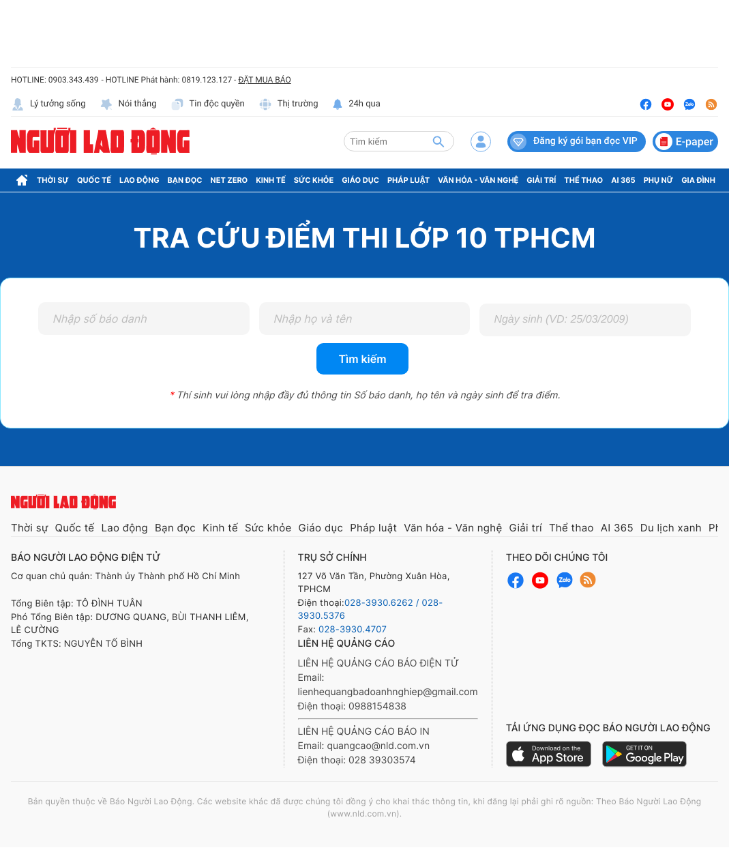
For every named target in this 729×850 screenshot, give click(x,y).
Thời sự (53, 180)
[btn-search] (438, 141)
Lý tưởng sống (48, 104)
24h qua (356, 104)
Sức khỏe (313, 180)
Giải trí (541, 180)
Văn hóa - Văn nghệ (478, 180)
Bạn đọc (185, 180)
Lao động (139, 180)
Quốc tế (94, 180)
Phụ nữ (659, 180)
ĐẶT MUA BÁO (264, 80)
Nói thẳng (128, 104)
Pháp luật (408, 180)
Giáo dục (360, 180)
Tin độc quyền (207, 104)
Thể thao (583, 180)
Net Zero (229, 180)
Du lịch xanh (671, 527)
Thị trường (288, 104)
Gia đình (698, 180)
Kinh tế (271, 180)
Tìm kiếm (362, 359)
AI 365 (623, 180)
